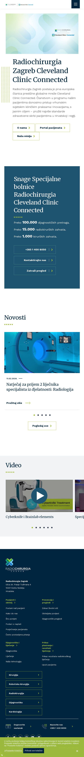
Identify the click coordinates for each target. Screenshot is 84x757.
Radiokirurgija (16, 693)
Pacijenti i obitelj (11, 601)
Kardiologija (15, 711)
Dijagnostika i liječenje (12, 643)
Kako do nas (12, 613)
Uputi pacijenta (49, 665)
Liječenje (10, 656)
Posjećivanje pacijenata (16, 629)
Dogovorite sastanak (19, 726)
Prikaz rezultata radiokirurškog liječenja (56, 658)
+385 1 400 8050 (35, 249)
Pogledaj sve (40, 425)
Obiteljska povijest (50, 613)
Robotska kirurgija (19, 684)
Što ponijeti (11, 619)
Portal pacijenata (51, 127)
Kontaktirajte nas (35, 260)
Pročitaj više (14, 402)
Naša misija (24, 136)
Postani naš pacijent (15, 608)
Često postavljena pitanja (18, 635)
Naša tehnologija (13, 661)
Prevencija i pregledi (48, 601)
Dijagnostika (11, 651)
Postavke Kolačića (13, 750)
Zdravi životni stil (50, 608)
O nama (22, 127)
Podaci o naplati (13, 624)
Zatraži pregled (36, 270)
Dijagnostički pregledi (52, 619)
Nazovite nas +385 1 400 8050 (58, 726)
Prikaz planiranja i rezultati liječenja (47, 646)
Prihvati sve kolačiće (33, 750)
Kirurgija (13, 675)
